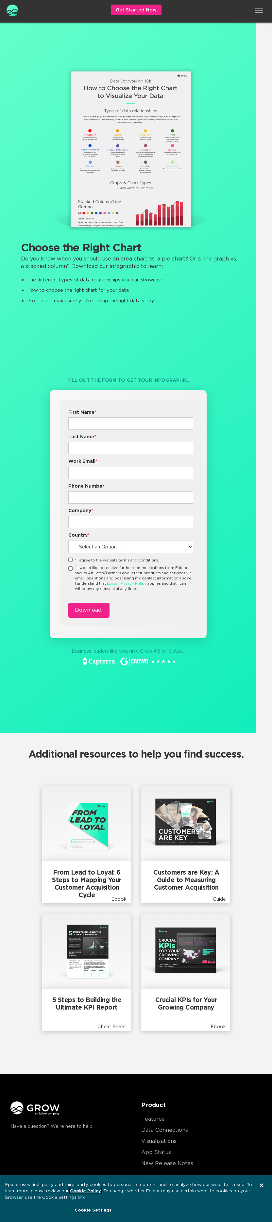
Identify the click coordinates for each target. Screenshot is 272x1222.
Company (80, 510)
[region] (136, 1198)
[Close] (261, 1185)
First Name (82, 412)
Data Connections (164, 1130)
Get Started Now (136, 9)
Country (79, 535)
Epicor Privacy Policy (126, 583)
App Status (156, 1152)
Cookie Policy (85, 1190)
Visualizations (159, 1141)
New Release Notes (167, 1163)
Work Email (82, 461)
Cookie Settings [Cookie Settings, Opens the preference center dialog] (93, 1210)
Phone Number (86, 486)
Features (152, 1119)
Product (153, 1104)
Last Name (82, 436)
